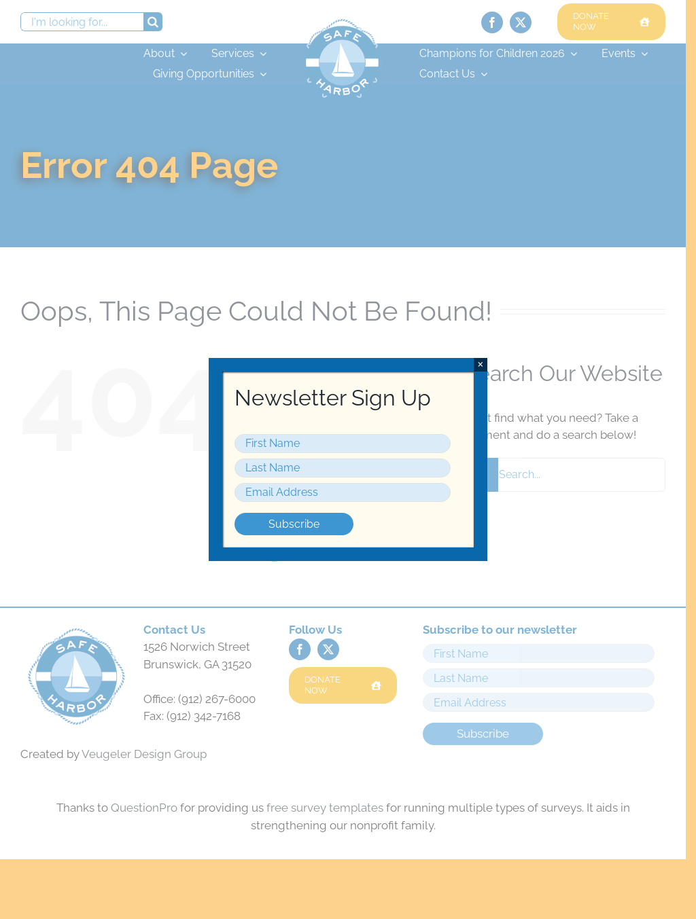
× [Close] (480, 364)
